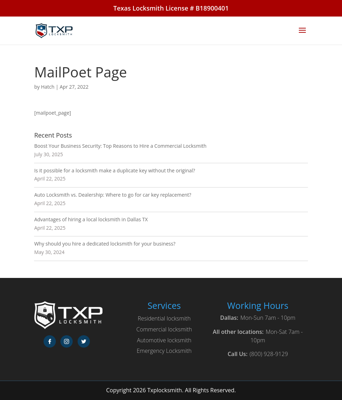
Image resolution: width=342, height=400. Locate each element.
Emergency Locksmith (164, 351)
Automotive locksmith (164, 340)
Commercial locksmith (164, 329)
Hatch (47, 86)
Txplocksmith (164, 390)
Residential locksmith (164, 318)
